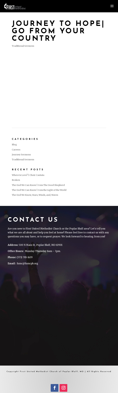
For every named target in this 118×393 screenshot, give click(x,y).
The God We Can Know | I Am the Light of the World (39, 190)
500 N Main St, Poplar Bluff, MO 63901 (40, 245)
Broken (16, 180)
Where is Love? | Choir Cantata (28, 175)
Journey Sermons (21, 154)
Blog (14, 144)
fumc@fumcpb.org (27, 263)
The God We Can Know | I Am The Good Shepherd (38, 185)
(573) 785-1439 (25, 257)
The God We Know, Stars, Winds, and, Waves (35, 195)
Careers (16, 149)
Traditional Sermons (23, 46)
